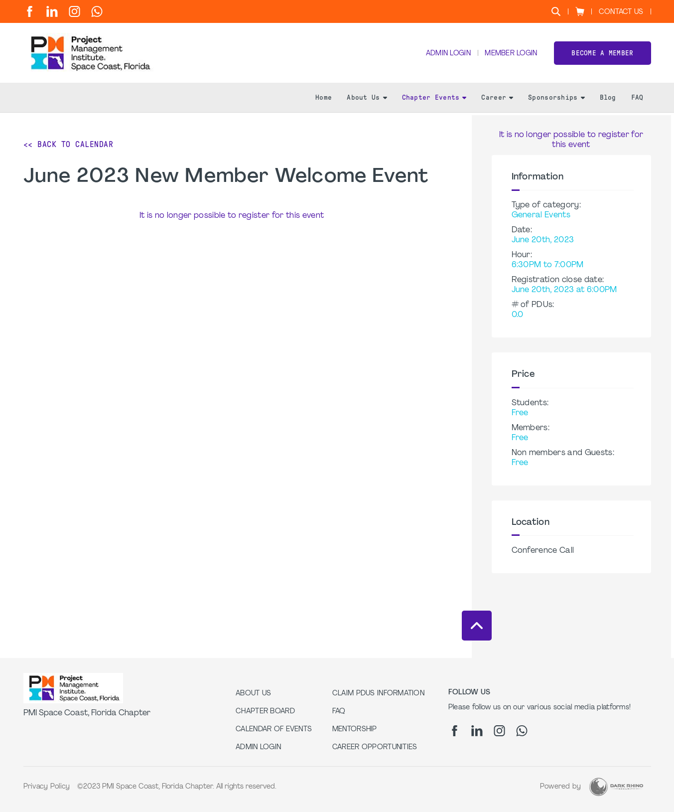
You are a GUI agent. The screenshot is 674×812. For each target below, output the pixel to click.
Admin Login (447, 55)
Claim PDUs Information (378, 693)
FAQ (637, 100)
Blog (608, 100)
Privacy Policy (46, 787)
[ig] (74, 11)
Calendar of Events (274, 729)
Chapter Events (434, 100)
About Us (367, 100)
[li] (52, 11)
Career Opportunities (374, 747)
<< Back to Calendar (68, 144)
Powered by (560, 787)
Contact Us (621, 12)
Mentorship (354, 729)
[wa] (97, 11)
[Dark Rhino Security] (616, 787)
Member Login (510, 55)
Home (323, 100)
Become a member (602, 54)
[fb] (29, 11)
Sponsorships (556, 100)
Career (497, 100)
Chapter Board (265, 711)
